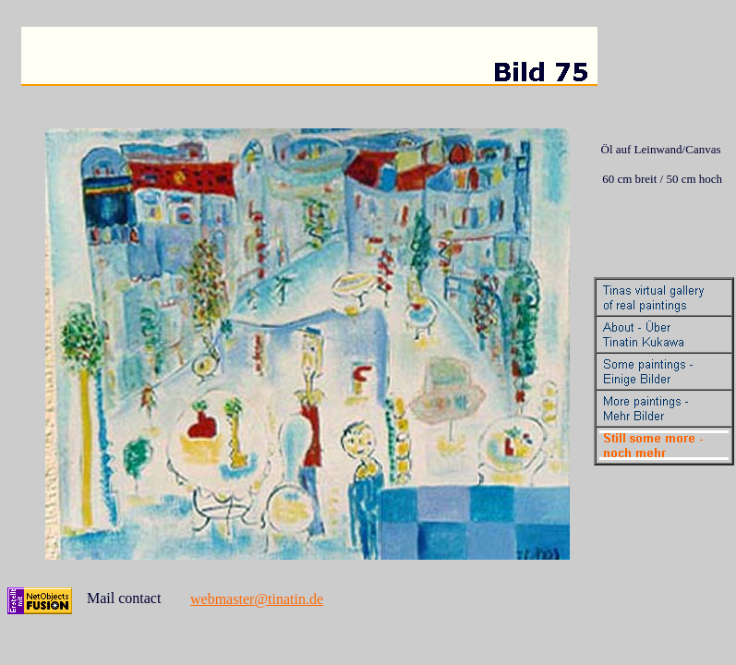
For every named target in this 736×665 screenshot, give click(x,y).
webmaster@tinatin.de (256, 599)
